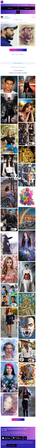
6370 (21, 19)
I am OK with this (11, 445)
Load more (18, 419)
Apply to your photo (18, 50)
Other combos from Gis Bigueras (18, 67)
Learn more (3, 444)
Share (33, 17)
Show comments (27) (18, 63)
